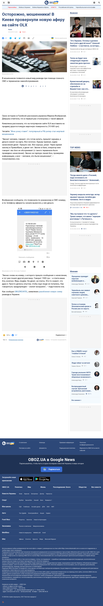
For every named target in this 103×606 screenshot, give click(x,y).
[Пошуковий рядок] (99, 2)
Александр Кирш (76, 380)
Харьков (26, 493)
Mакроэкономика (38, 526)
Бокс (41, 500)
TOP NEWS (75, 147)
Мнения (74, 271)
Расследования (59, 487)
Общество (83, 487)
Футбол (21, 500)
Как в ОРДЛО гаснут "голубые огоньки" (79, 352)
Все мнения (76, 400)
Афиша (21, 539)
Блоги (68, 487)
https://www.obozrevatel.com (70, 548)
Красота (35, 539)
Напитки (29, 519)
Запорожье (34, 493)
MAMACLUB (36, 532)
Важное (74, 13)
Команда (42, 442)
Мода (41, 539)
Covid (44, 532)
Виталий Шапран (77, 312)
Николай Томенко (77, 298)
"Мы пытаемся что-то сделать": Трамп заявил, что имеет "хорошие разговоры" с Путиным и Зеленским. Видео (85, 216)
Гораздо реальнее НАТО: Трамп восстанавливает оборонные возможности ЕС (81, 375)
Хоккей (36, 500)
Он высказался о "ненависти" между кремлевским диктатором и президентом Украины (84, 224)
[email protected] (26, 591)
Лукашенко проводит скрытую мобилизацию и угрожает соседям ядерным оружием (80, 278)
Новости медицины (25, 532)
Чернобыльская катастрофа (85, 7)
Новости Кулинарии (40, 519)
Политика (18, 487)
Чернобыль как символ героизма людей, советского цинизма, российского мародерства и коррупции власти (82, 292)
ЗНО (48, 506)
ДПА (43, 506)
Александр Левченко (78, 284)
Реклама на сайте (24, 448)
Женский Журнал (50, 539)
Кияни (10, 29)
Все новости (96, 487)
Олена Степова (76, 356)
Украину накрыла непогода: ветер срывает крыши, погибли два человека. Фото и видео (85, 197)
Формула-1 (48, 500)
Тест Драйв (22, 513)
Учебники (26, 506)
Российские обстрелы (66, 7)
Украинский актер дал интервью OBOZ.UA (84, 49)
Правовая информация (66, 442)
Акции (42, 513)
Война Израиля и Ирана (40, 7)
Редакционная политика (16, 340)
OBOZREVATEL (21, 291)
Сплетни (28, 539)
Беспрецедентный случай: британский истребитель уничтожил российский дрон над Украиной (81, 388)
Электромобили (33, 513)
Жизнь (43, 487)
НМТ (52, 506)
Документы (43, 448)
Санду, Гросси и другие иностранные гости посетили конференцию (84, 184)
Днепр (42, 493)
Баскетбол (28, 500)
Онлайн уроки (35, 506)
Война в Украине (24, 7)
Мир (29, 487)
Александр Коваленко (78, 394)
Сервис (48, 513)
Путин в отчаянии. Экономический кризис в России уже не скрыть (81, 306)
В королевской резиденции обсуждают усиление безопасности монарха (79, 94)
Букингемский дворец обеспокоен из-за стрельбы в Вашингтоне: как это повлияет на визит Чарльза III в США (79, 85)
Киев (20, 493)
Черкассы (49, 493)
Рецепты (22, 519)
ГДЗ (20, 506)
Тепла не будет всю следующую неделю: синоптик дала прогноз (80, 60)
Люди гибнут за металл (81, 363)
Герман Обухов (76, 366)
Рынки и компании (25, 526)
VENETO (53, 7)
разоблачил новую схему (50, 291)
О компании (23, 442)
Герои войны (12, 7)
